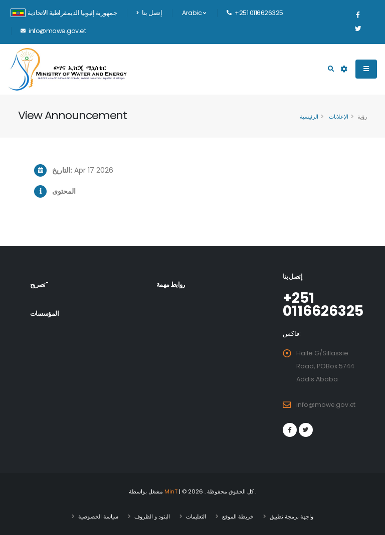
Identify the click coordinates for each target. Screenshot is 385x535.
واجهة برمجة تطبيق (291, 516)
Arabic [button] (194, 13)
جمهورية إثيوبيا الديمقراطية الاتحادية (64, 13)
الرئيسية (309, 117)
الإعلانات (337, 117)
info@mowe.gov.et (326, 404)
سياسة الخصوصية (98, 516)
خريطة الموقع (238, 516)
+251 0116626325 (324, 304)
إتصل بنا (149, 13)
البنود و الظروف (152, 516)
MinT (171, 491)
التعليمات (196, 516)
